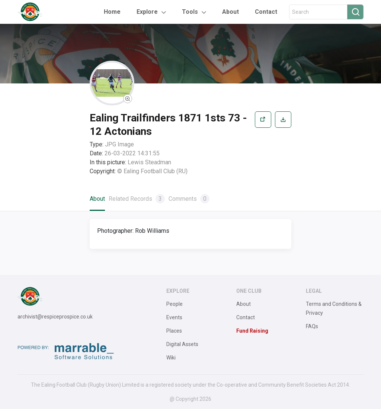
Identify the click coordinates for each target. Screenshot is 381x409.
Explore (147, 11)
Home (112, 11)
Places (174, 331)
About (230, 11)
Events (174, 317)
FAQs (312, 326)
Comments (189, 198)
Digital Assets (182, 344)
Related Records (137, 198)
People (174, 304)
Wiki (171, 358)
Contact (266, 11)
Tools (190, 11)
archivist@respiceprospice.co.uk (55, 317)
